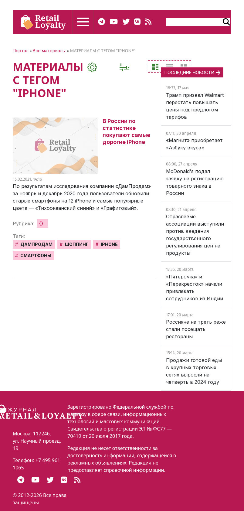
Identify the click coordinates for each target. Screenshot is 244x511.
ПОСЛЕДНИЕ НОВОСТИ (189, 72)
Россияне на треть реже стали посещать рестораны (196, 329)
